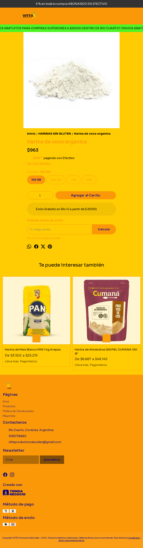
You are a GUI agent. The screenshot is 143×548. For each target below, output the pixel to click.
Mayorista (9, 416)
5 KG (89, 179)
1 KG (73, 179)
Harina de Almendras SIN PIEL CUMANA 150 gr (106, 351)
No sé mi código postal (43, 238)
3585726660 (14, 436)
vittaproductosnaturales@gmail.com (32, 442)
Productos (9, 406)
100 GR (36, 179)
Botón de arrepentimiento (72, 540)
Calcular (104, 229)
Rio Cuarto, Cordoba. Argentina (28, 430)
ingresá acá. (134, 538)
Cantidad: (38, 172)
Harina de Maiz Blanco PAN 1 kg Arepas (33, 349)
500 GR (56, 179)
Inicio (6, 401)
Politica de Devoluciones (18, 411)
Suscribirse (52, 459)
